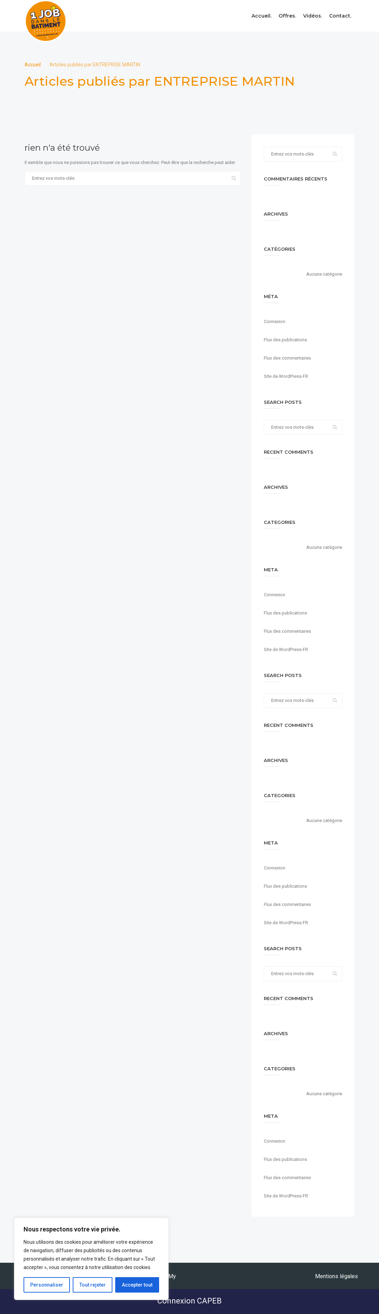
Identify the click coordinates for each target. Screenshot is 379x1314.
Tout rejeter (92, 1285)
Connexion (274, 321)
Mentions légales (336, 1276)
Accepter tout (137, 1285)
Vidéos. (312, 16)
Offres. (287, 16)
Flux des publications (285, 339)
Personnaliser (46, 1285)
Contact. (340, 16)
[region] (91, 1259)
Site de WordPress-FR (286, 376)
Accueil (33, 64)
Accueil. (261, 16)
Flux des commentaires (287, 358)
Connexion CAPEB (189, 1300)
